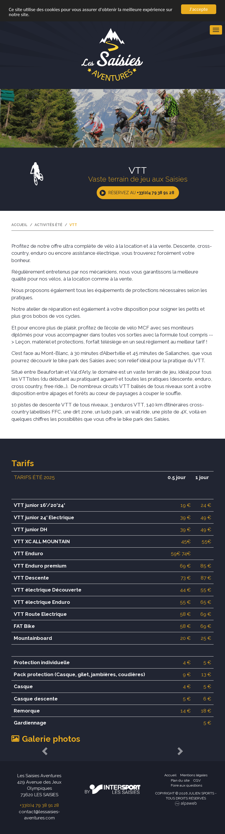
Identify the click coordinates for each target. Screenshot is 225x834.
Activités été (48, 225)
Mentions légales (193, 775)
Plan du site (180, 780)
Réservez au (141, 192)
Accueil (19, 225)
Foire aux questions (186, 785)
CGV (197, 780)
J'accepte (199, 9)
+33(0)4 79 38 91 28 (39, 805)
